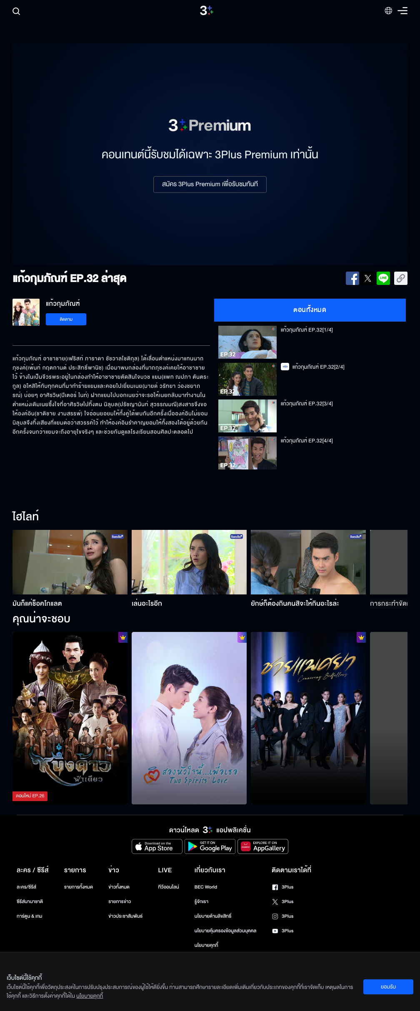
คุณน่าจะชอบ (41, 619)
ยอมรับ (388, 987)
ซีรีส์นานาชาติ (30, 902)
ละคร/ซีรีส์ (26, 887)
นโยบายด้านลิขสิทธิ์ (213, 916)
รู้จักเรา (201, 902)
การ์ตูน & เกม (29, 916)
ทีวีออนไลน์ (168, 887)
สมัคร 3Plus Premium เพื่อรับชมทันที (210, 185)
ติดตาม (66, 319)
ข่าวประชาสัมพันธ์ (125, 916)
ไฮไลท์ (25, 517)
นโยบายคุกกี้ (206, 945)
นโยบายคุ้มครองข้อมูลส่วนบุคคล (226, 931)
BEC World (206, 887)
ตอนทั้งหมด (309, 310)
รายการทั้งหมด (78, 887)
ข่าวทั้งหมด (119, 887)
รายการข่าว (119, 902)
